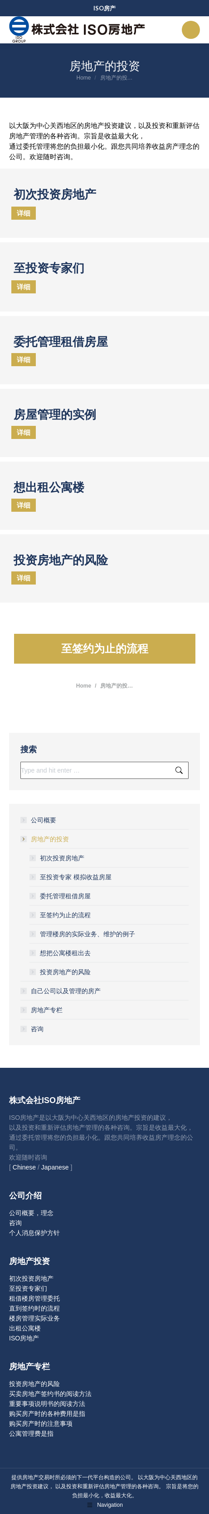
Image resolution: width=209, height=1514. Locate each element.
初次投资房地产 (62, 858)
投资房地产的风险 (65, 972)
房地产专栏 (47, 1010)
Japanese (55, 1167)
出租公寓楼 (25, 1328)
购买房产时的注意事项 (41, 1423)
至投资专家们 (28, 1288)
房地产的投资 (45, 839)
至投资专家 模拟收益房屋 (76, 877)
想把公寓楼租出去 (65, 953)
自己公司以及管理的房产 (66, 991)
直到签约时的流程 (34, 1308)
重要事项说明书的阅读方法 (47, 1403)
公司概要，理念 (31, 1213)
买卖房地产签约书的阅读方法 (50, 1393)
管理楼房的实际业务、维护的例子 (87, 934)
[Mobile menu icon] (191, 30)
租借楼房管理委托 (34, 1298)
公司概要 (43, 820)
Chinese (24, 1167)
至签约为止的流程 (65, 915)
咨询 (37, 1029)
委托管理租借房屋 (65, 896)
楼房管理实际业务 (34, 1318)
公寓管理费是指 (31, 1433)
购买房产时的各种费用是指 (47, 1413)
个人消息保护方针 (34, 1232)
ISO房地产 (24, 1338)
